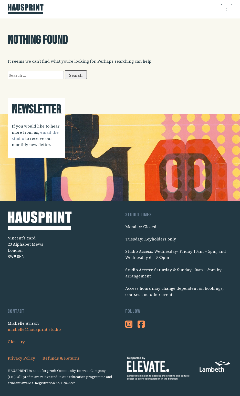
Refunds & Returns (61, 358)
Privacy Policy (21, 358)
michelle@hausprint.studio (34, 329)
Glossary (16, 341)
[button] (226, 9)
